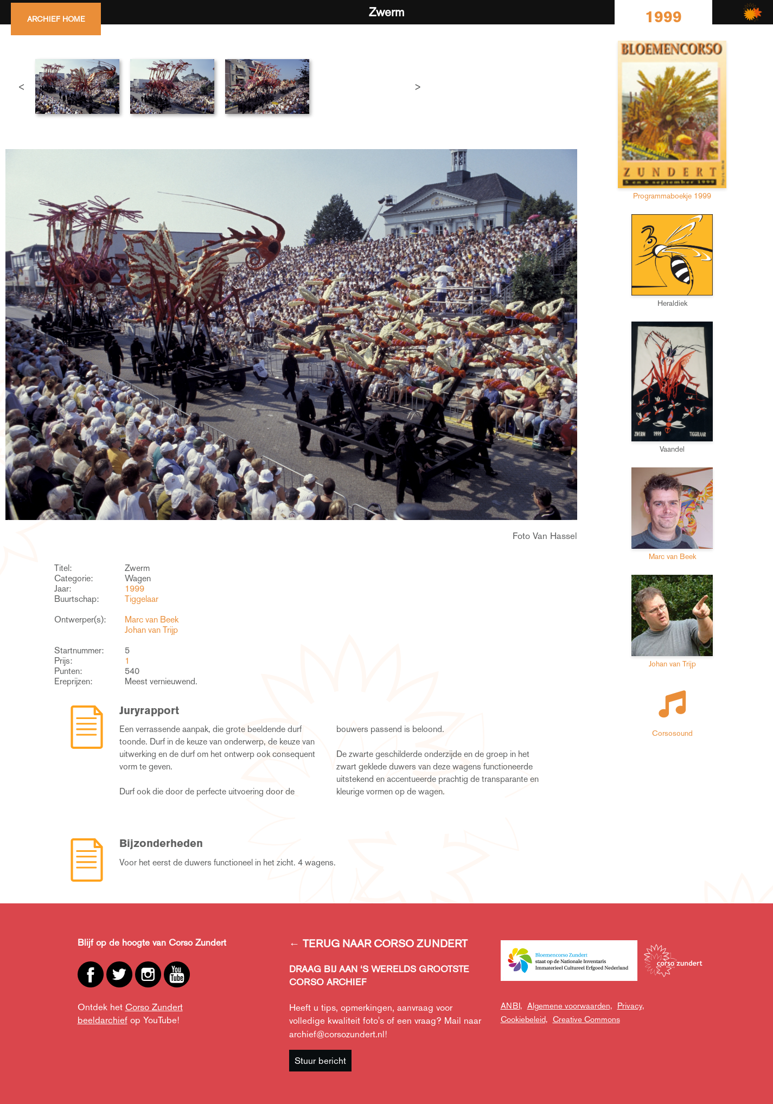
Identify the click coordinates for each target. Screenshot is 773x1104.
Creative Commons (586, 1019)
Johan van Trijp (151, 630)
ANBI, (511, 1005)
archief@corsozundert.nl (337, 1034)
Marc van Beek (151, 619)
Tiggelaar (141, 599)
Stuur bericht (320, 1060)
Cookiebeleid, (524, 1019)
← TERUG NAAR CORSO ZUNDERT (378, 943)
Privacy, (630, 1005)
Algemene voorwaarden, (569, 1005)
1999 (134, 588)
